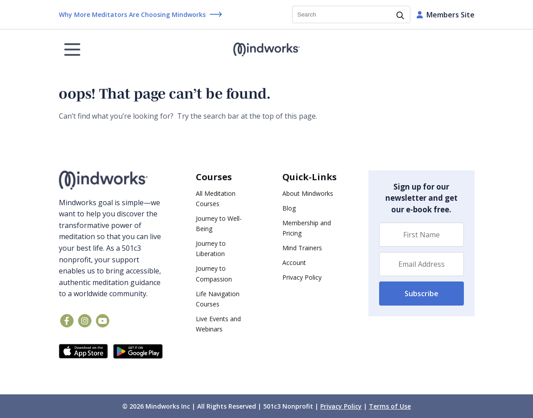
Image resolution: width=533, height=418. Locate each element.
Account (294, 262)
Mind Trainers (302, 248)
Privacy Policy (302, 277)
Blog (289, 208)
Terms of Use (390, 406)
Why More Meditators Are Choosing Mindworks (132, 14)
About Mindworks (307, 193)
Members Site (446, 15)
